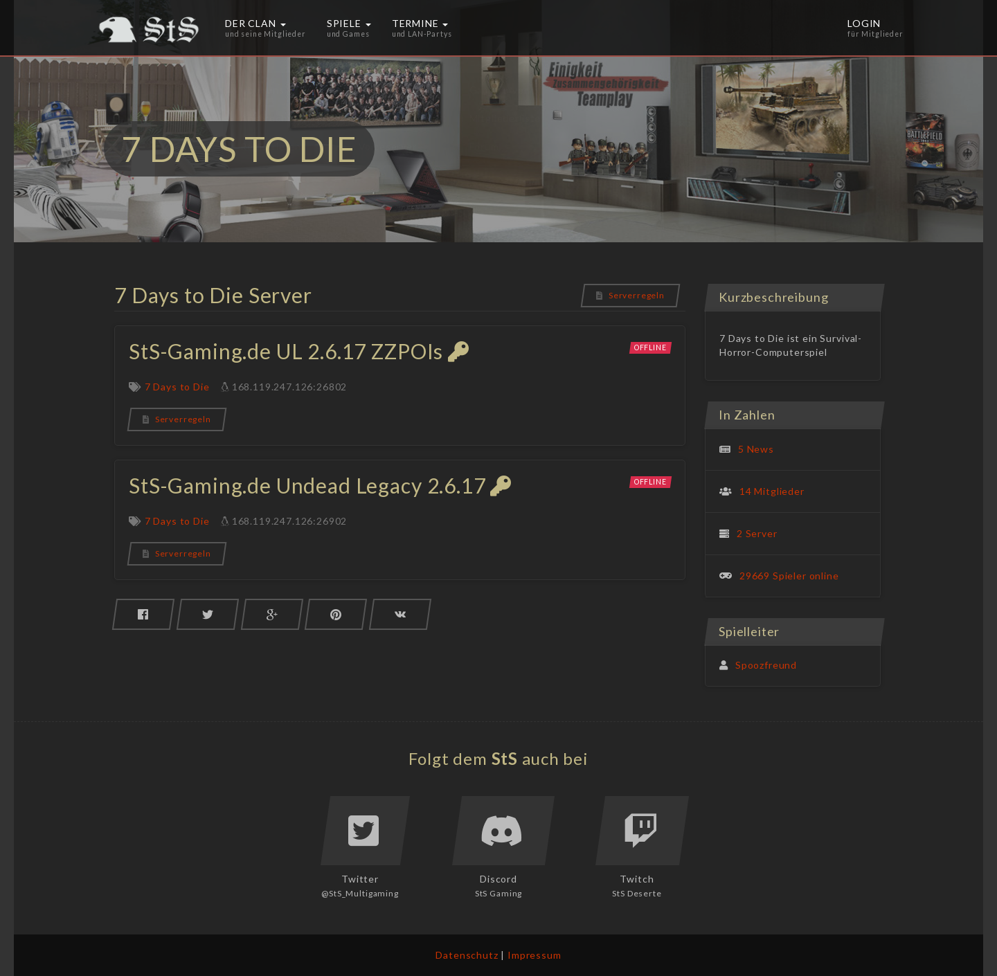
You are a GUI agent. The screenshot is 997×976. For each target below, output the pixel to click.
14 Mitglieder (772, 491)
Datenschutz (466, 955)
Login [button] (875, 27)
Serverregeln (630, 295)
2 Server (757, 533)
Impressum (535, 955)
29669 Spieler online (789, 575)
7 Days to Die (177, 386)
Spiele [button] (349, 27)
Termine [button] (422, 27)
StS (505, 758)
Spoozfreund (766, 665)
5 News (756, 449)
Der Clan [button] (265, 27)
